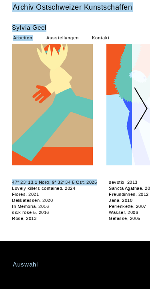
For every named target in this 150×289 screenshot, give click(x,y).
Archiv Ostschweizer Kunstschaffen (72, 7)
